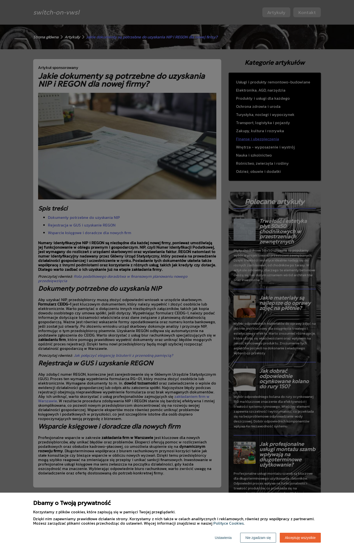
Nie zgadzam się (258, 538)
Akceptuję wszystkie (300, 538)
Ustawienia (223, 538)
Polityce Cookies (228, 523)
